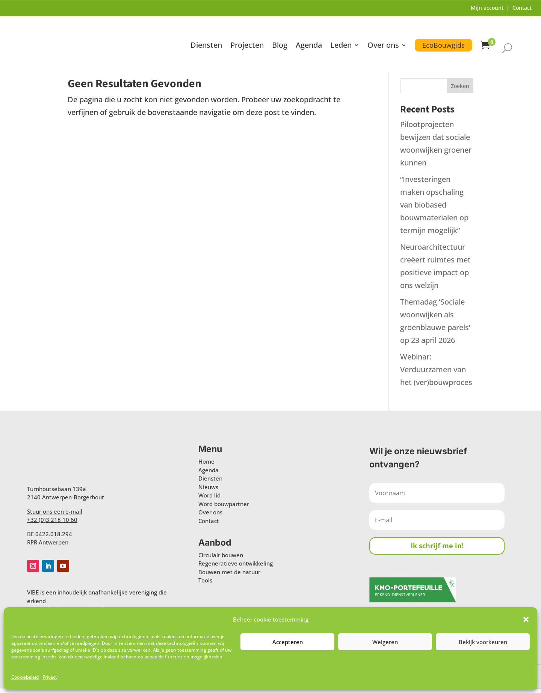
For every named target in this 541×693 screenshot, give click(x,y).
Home (206, 466)
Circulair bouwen (220, 559)
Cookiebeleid (25, 677)
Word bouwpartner (223, 508)
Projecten (246, 40)
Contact (522, 7)
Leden (340, 40)
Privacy (49, 677)
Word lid (209, 499)
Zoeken (460, 90)
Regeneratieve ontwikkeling (235, 568)
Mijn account (487, 7)
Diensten (206, 40)
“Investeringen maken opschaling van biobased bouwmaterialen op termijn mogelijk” (434, 209)
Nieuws (208, 491)
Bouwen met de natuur (229, 576)
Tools (205, 585)
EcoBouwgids (443, 39)
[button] (526, 619)
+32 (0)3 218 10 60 (52, 524)
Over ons (383, 40)
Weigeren (385, 642)
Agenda (308, 40)
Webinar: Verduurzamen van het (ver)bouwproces (436, 374)
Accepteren (287, 642)
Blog (279, 40)
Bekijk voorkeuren (483, 642)
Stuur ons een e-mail (54, 516)
